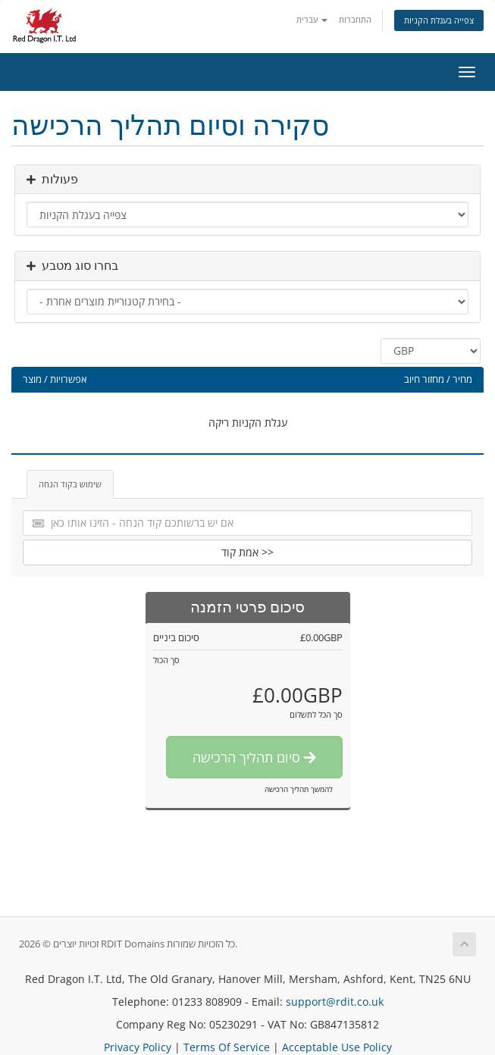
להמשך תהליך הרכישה (299, 789)
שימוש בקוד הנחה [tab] (70, 484)
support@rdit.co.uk (335, 1001)
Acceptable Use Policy (337, 1047)
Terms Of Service (226, 1047)
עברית (311, 19)
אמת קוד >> (247, 552)
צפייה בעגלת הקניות (439, 20)
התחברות (355, 19)
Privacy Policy (137, 1047)
